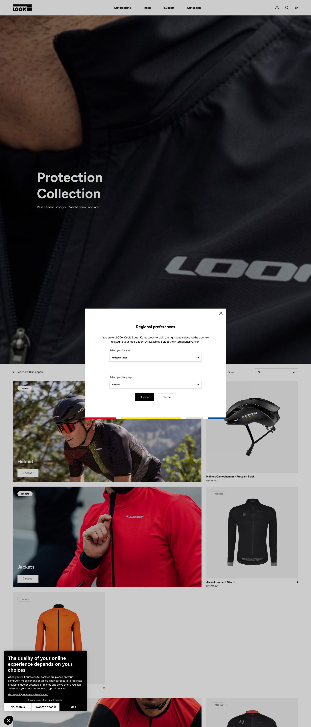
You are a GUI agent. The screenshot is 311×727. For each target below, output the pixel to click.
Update (144, 397)
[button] (8, 720)
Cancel (167, 397)
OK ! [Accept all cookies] (73, 707)
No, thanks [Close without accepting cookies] (18, 707)
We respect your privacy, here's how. (27, 694)
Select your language (120, 377)
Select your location (120, 350)
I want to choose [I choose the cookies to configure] (45, 707)
